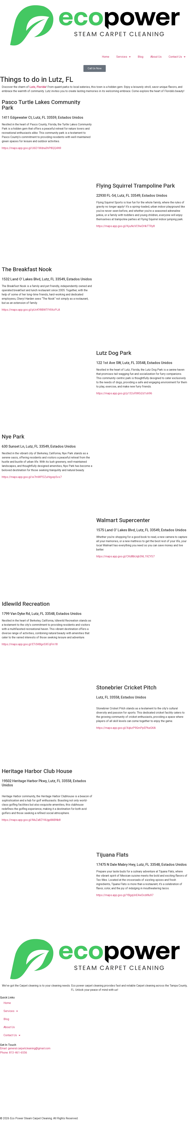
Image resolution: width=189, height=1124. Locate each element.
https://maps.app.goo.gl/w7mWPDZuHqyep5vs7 (32, 477)
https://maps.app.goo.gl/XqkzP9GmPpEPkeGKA (126, 728)
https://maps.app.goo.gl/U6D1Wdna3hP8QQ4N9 (31, 148)
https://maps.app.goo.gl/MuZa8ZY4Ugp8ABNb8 (31, 820)
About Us (156, 56)
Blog (140, 56)
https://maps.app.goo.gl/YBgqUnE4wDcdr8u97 (124, 895)
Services (123, 57)
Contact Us (177, 57)
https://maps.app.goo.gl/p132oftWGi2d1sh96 (124, 393)
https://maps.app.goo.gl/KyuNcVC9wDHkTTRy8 (125, 226)
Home (105, 56)
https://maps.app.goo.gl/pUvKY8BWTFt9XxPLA (31, 309)
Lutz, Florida (38, 87)
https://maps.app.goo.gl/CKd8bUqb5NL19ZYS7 (125, 556)
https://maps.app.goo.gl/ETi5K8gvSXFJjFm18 (30, 644)
